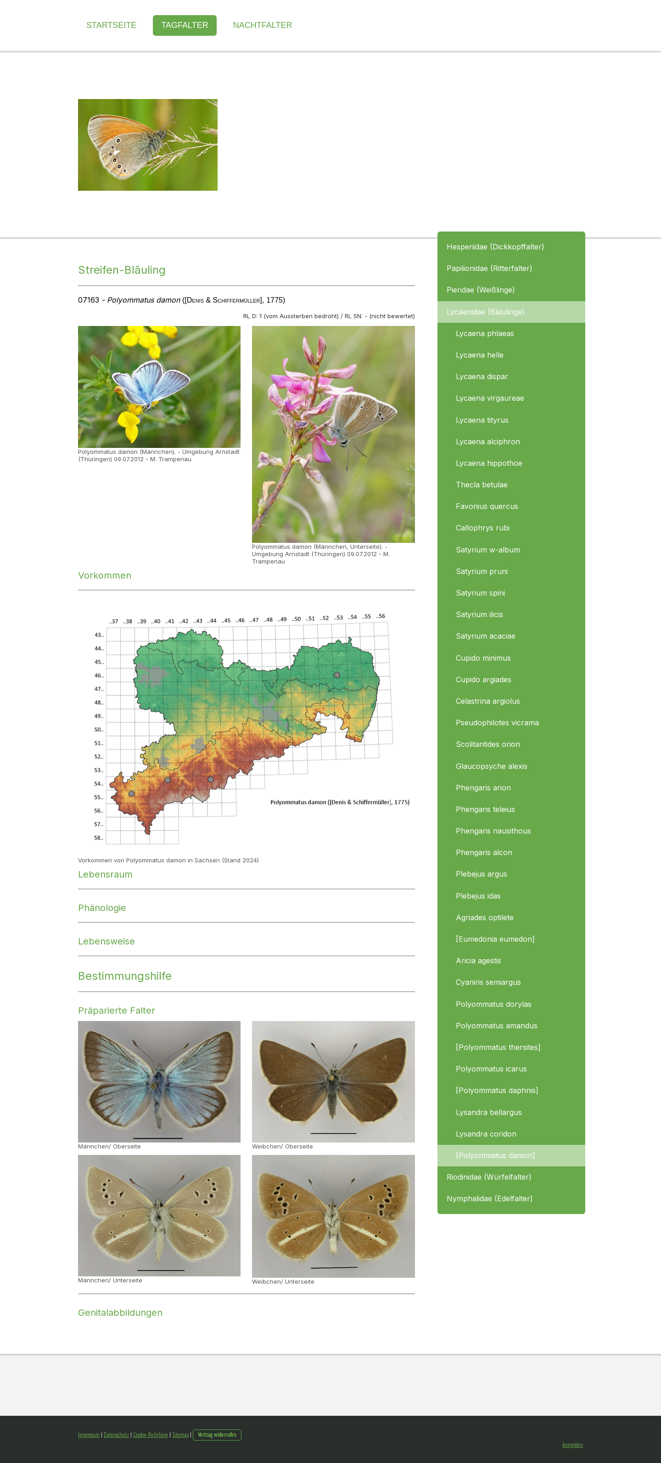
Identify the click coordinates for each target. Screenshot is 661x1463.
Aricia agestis (478, 960)
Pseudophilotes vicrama (497, 722)
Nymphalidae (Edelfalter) (490, 1198)
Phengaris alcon (484, 852)
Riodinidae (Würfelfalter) (489, 1176)
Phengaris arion (483, 787)
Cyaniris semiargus (488, 982)
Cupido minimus (483, 657)
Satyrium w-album (488, 549)
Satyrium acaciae (485, 635)
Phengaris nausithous (493, 830)
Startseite (111, 25)
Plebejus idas (478, 895)
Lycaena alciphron (488, 441)
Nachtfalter (262, 25)
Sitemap (180, 1435)
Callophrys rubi (483, 527)
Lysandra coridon (486, 1133)
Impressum (89, 1435)
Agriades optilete (485, 917)
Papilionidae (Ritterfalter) (489, 268)
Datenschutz (116, 1435)
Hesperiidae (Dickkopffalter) (495, 246)
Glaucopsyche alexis (491, 766)
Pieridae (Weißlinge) (481, 289)
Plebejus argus (481, 873)
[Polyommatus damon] (495, 1155)
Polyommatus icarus (491, 1068)
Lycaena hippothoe (489, 463)
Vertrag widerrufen (217, 1435)
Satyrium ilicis (479, 614)
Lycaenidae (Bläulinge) (486, 311)
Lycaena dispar (482, 376)
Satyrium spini (480, 592)
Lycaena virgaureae (490, 398)
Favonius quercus (487, 506)
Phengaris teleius (485, 809)
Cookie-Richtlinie (150, 1435)
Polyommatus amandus (497, 1025)
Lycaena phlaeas (485, 333)
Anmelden (572, 1445)
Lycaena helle (480, 354)
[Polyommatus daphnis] (497, 1090)
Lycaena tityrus (482, 420)
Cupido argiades (483, 679)
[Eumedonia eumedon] (495, 939)
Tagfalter (184, 25)
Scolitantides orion (488, 744)
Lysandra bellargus (489, 1112)
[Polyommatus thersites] (498, 1047)
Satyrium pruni (482, 571)
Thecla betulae (482, 484)
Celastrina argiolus (488, 701)
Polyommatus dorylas (494, 1004)
